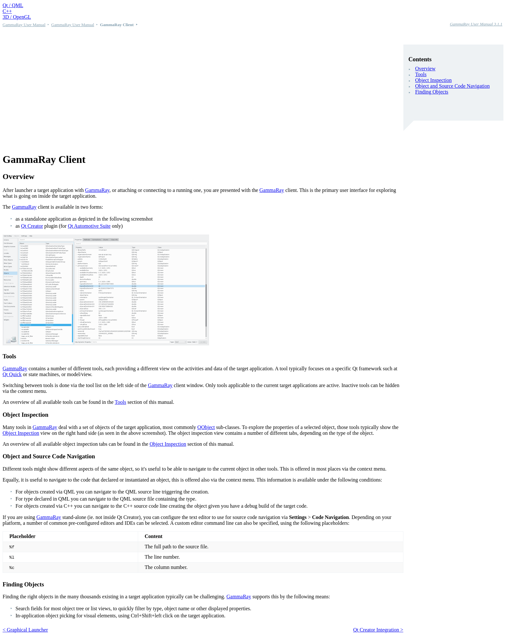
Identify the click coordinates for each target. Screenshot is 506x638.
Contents (420, 59)
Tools (420, 74)
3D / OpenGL (17, 17)
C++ (7, 11)
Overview (425, 68)
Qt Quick (12, 374)
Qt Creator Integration (376, 630)
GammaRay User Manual (24, 24)
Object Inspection (433, 80)
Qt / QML (13, 5)
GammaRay (97, 190)
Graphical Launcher (27, 630)
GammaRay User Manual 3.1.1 (476, 24)
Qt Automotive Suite (89, 226)
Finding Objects (431, 92)
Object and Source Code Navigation (452, 86)
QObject (206, 427)
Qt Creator (32, 226)
